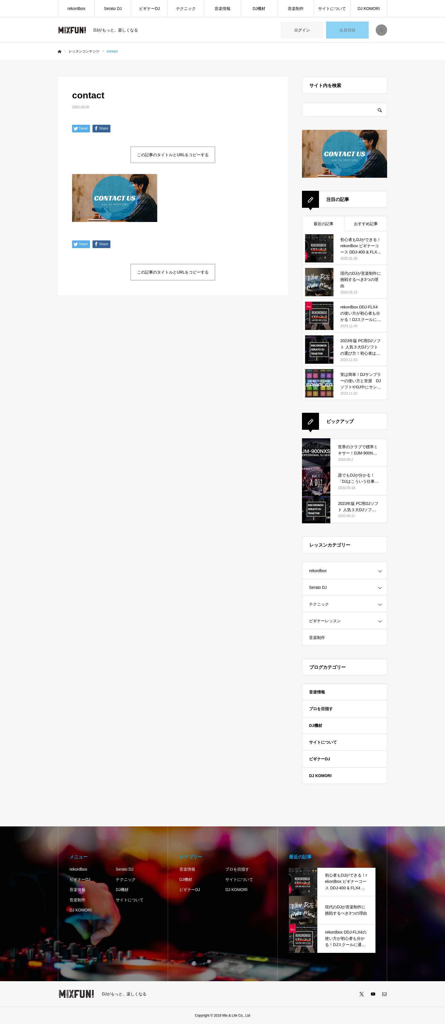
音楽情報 (222, 8)
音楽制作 (296, 8)
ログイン (302, 30)
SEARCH (381, 30)
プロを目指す (321, 708)
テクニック (186, 8)
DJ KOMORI (369, 8)
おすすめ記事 (366, 223)
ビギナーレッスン (325, 621)
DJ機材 (259, 8)
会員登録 (347, 30)
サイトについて (332, 8)
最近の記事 (323, 223)
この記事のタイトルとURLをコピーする (173, 155)
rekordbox (76, 8)
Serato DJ (113, 8)
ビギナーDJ (149, 8)
